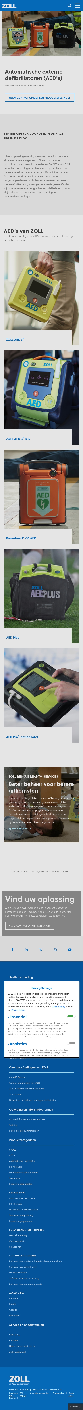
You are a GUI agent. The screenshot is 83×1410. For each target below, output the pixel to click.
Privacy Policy (18, 1009)
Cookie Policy (58, 1006)
